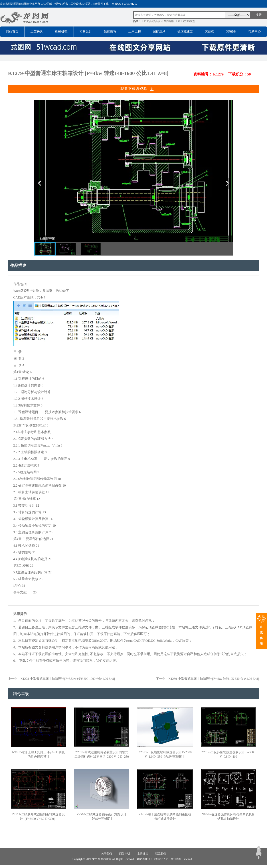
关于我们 (106, 853)
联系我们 (160, 853)
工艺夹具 (146, 21)
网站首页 (12, 31)
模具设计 (157, 21)
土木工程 (180, 21)
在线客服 (261, 635)
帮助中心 (254, 31)
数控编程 (169, 21)
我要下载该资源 (133, 89)
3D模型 (190, 21)
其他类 (209, 31)
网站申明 (124, 853)
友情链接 (142, 853)
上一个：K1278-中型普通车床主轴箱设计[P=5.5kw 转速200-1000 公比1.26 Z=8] (61, 678)
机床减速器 (185, 31)
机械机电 (61, 31)
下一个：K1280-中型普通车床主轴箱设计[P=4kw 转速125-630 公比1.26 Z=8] (207, 678)
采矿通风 (159, 31)
